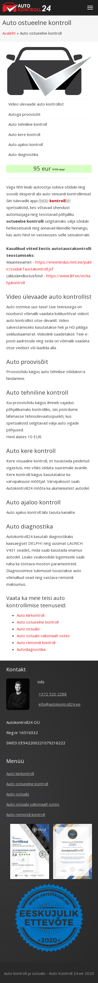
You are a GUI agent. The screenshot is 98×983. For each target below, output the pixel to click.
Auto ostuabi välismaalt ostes (43, 635)
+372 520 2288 (53, 694)
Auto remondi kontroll (36, 642)
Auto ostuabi (28, 628)
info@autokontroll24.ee (59, 704)
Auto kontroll (15, 973)
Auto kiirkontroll (30, 615)
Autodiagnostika (31, 649)
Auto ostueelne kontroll (38, 622)
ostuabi (38, 973)
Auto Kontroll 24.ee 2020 (71, 973)
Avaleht (9, 33)
